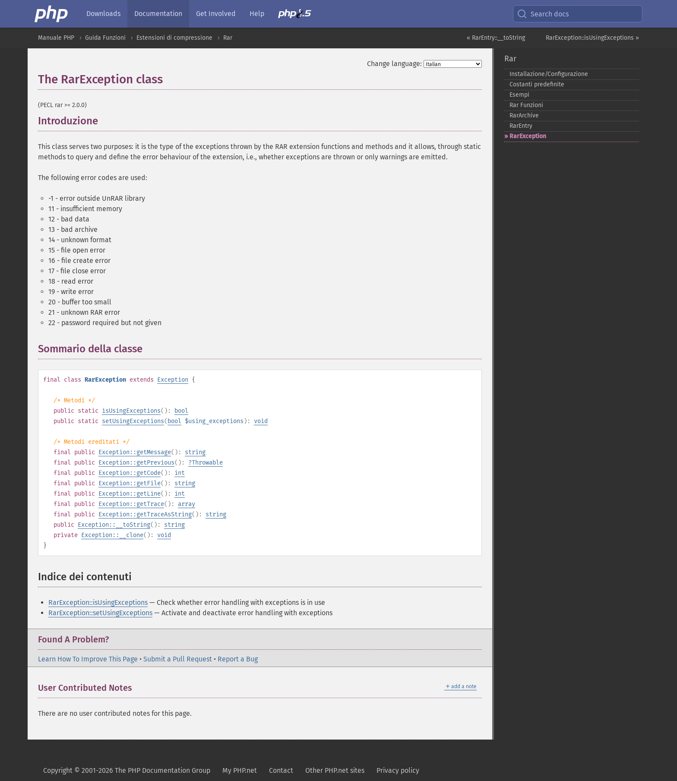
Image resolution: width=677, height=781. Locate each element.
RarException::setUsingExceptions (100, 613)
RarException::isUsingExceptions (98, 602)
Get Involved (216, 13)
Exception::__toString (114, 524)
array (186, 504)
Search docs (543, 14)
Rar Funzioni (526, 105)
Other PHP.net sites (334, 770)
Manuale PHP (56, 37)
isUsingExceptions (131, 410)
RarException (527, 136)
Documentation (158, 13)
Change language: (394, 64)
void (261, 421)
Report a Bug (238, 659)
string (195, 452)
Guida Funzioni (105, 37)
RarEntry (520, 126)
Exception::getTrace (131, 504)
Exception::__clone (112, 535)
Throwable (207, 462)
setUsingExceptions (133, 421)
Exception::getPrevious (136, 462)
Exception (172, 379)
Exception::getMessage (134, 452)
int (179, 473)
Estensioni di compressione (174, 37)
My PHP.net (239, 770)
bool (181, 410)
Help (257, 13)
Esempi (519, 94)
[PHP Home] (52, 14)
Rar (227, 37)
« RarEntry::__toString (496, 37)
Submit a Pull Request (177, 659)
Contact (281, 770)
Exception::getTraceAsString (145, 514)
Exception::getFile (129, 483)
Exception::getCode (129, 473)
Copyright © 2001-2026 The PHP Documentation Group (126, 770)
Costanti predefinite (536, 84)
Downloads (103, 13)
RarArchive (524, 115)
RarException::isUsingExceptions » (592, 37)
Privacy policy (397, 770)
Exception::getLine (129, 493)
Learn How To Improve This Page (88, 659)
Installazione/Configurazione (548, 74)
